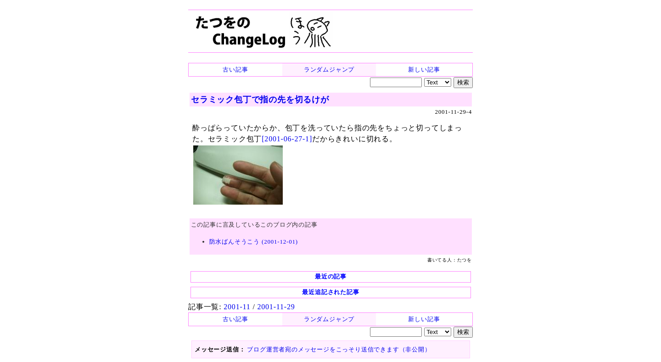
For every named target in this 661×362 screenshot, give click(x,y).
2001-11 (237, 307)
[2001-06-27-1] (287, 139)
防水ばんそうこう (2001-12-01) (253, 241)
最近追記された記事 (330, 292)
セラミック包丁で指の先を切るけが (260, 99)
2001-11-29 (276, 307)
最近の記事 (331, 276)
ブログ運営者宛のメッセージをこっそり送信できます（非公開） (339, 349)
